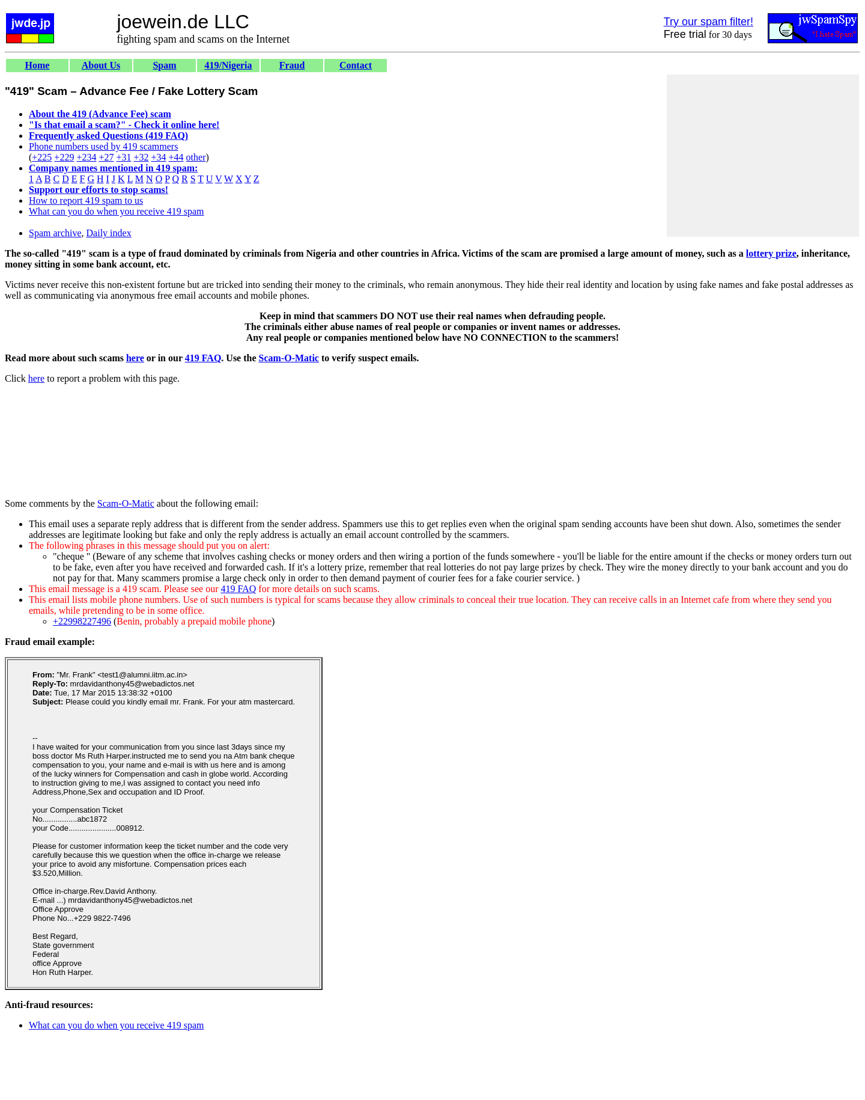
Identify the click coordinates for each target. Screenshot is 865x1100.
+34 (158, 157)
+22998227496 (82, 621)
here (135, 358)
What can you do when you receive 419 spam (116, 211)
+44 (176, 157)
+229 (64, 157)
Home (37, 65)
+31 (123, 157)
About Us (101, 65)
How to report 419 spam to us (86, 200)
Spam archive (55, 233)
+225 (42, 157)
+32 (140, 157)
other (196, 157)
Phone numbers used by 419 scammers (103, 146)
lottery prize (771, 253)
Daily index (109, 233)
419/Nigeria (228, 65)
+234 (86, 157)
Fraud (292, 65)
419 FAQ (203, 358)
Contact (355, 65)
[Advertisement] (763, 156)
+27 (106, 157)
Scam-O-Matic (289, 358)
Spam (164, 65)
